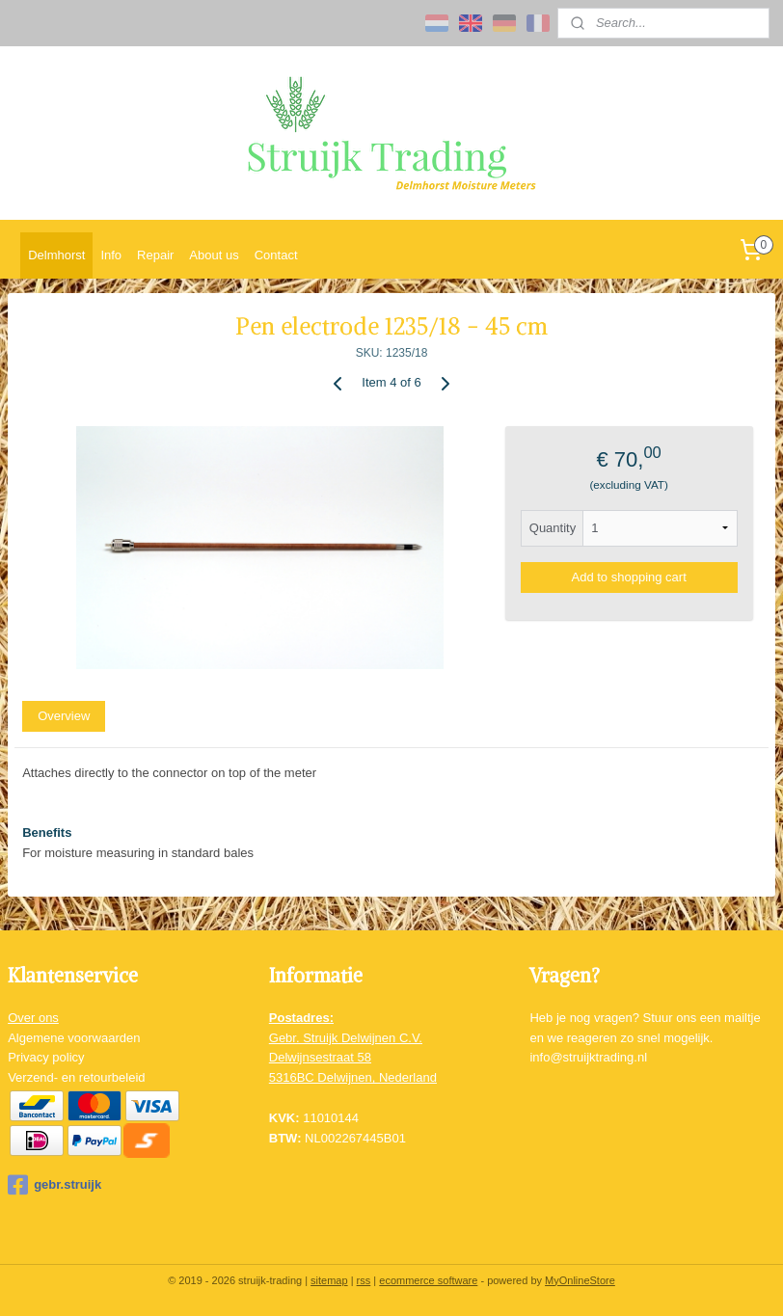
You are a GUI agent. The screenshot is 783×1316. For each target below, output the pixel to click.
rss (364, 1280)
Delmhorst (56, 255)
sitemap (329, 1280)
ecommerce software (428, 1280)
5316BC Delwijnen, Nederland (353, 1077)
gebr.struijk (54, 1184)
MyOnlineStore (580, 1280)
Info (111, 255)
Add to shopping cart (629, 577)
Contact (276, 255)
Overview (64, 716)
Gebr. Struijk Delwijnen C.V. (345, 1038)
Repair (155, 255)
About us (213, 255)
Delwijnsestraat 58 (320, 1057)
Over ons (33, 1017)
